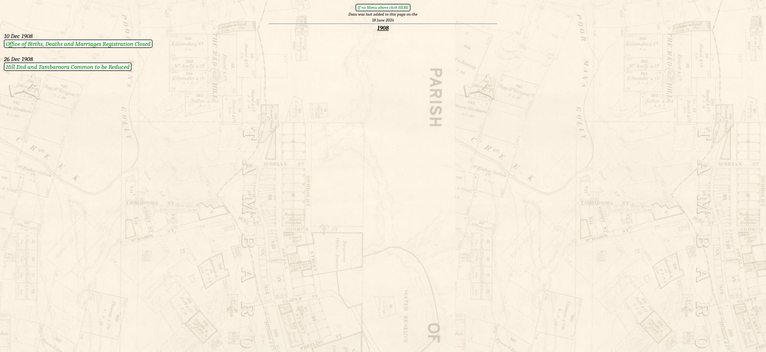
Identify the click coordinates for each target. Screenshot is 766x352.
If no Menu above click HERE (383, 7)
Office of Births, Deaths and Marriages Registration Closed (78, 43)
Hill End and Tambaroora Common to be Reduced (67, 66)
